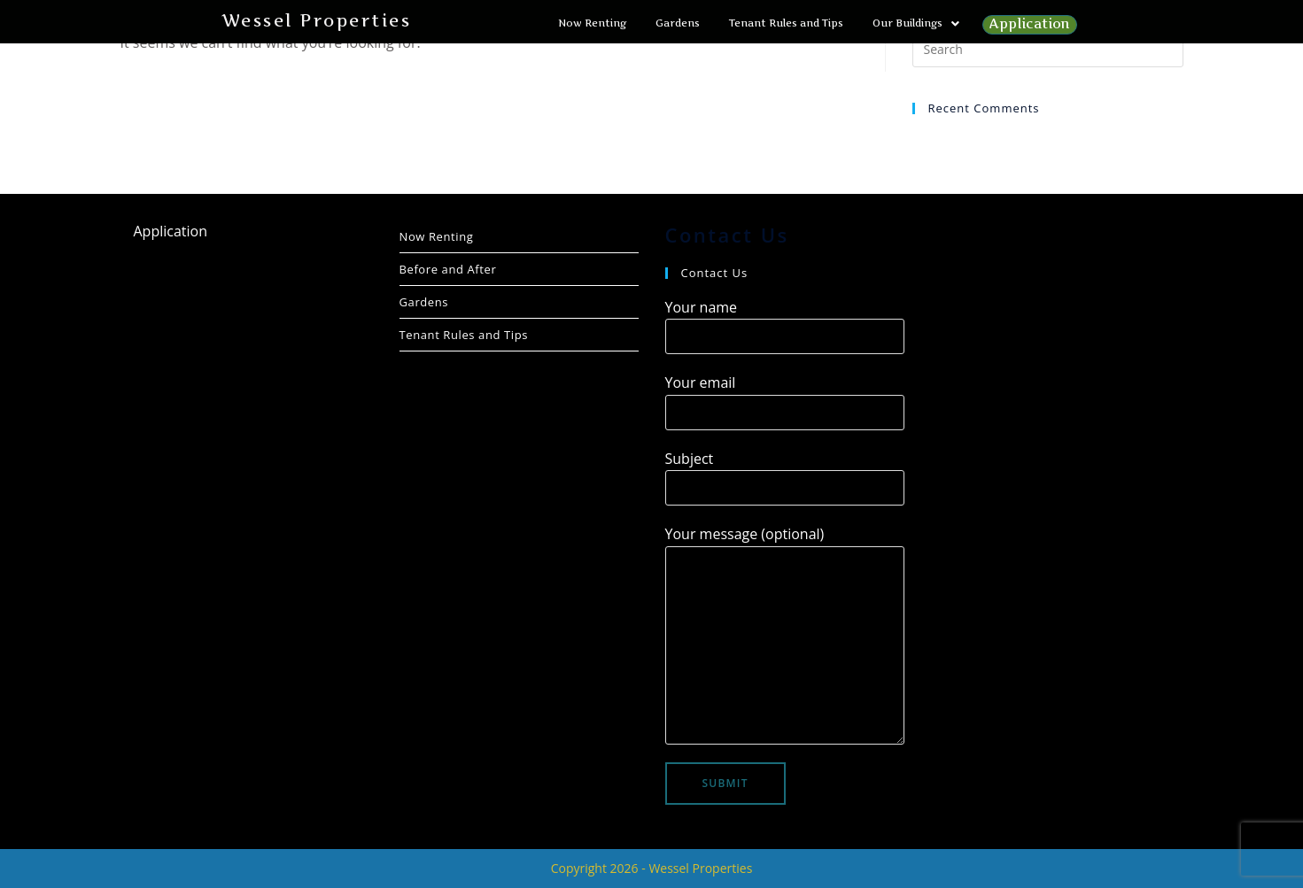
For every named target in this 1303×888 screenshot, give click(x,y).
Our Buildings (916, 23)
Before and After (448, 269)
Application (601, 47)
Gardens (677, 23)
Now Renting (592, 23)
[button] (916, 23)
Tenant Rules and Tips (786, 23)
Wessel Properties (316, 21)
